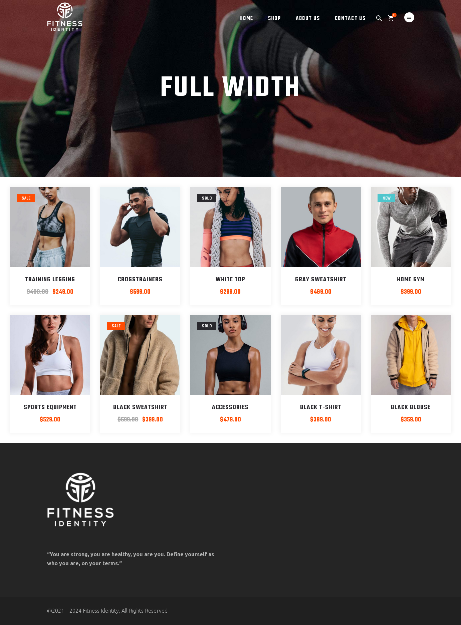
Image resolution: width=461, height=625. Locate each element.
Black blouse (411, 407)
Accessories (230, 407)
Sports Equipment (50, 407)
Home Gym (411, 280)
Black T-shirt (320, 407)
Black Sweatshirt (140, 407)
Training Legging (50, 280)
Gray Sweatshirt (321, 280)
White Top (230, 280)
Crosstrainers (140, 280)
